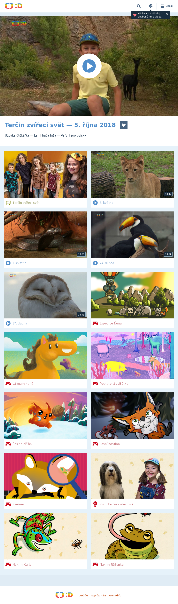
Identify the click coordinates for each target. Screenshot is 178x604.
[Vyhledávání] (139, 6)
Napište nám (98, 595)
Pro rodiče (115, 595)
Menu (166, 6)
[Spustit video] (89, 66)
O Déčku (84, 595)
